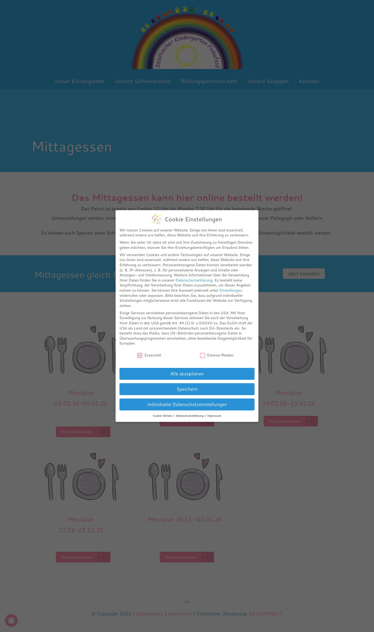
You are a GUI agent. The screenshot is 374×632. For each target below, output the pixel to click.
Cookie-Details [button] (163, 415)
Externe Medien (216, 355)
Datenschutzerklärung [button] (190, 415)
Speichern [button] (187, 389)
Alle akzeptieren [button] (187, 373)
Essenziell (149, 355)
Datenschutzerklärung (194, 280)
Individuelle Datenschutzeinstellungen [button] (187, 404)
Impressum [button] (214, 415)
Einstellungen (230, 290)
